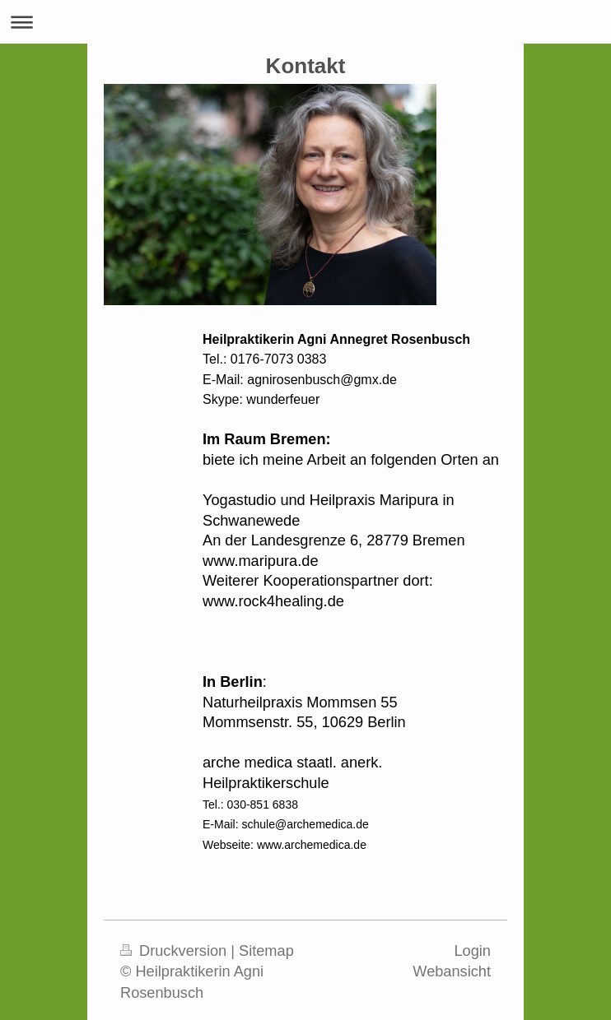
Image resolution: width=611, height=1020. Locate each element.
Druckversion (175, 951)
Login (472, 951)
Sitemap (266, 951)
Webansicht (452, 971)
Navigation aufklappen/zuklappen (305, 21)
